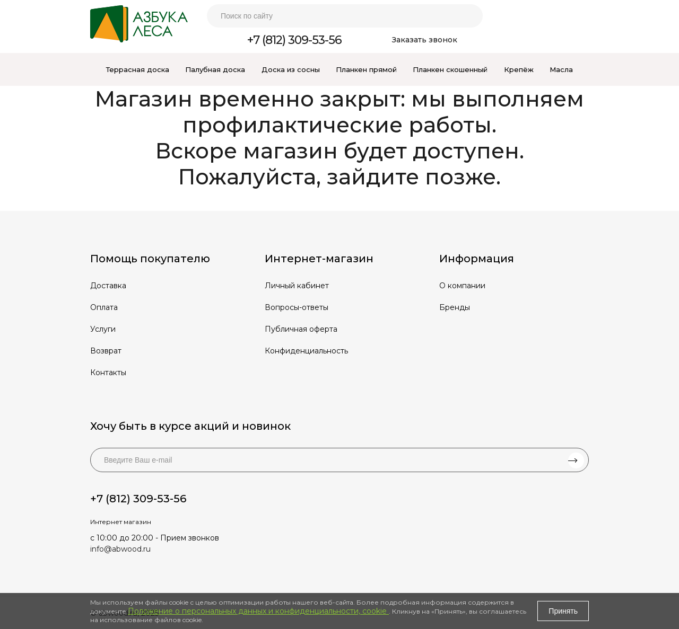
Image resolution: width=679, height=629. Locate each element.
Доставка (108, 285)
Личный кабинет (297, 285)
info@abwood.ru (120, 549)
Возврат (105, 351)
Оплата (104, 307)
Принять (563, 611)
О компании (462, 285)
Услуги (103, 329)
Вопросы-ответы (296, 307)
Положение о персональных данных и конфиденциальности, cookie (258, 611)
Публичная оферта (301, 329)
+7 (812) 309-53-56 (294, 40)
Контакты (108, 372)
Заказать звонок (424, 40)
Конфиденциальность (306, 351)
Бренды (454, 307)
